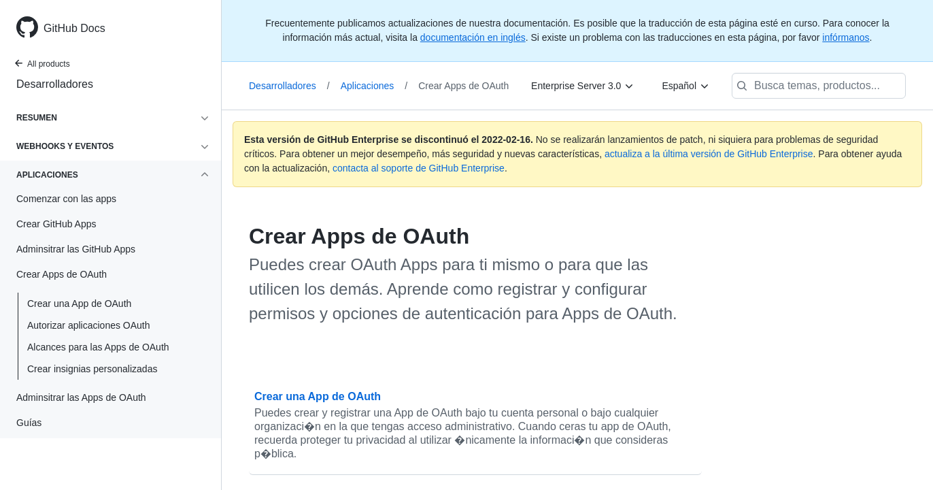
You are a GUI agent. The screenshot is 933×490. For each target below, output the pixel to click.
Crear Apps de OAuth (463, 85)
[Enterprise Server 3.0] (582, 86)
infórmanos (845, 37)
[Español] (686, 86)
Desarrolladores (54, 84)
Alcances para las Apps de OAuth (98, 347)
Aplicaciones (374, 85)
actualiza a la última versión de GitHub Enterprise (709, 153)
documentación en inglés (473, 37)
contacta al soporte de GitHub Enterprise (419, 168)
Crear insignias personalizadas (92, 368)
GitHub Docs (74, 28)
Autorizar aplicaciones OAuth (88, 325)
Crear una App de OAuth (79, 303)
